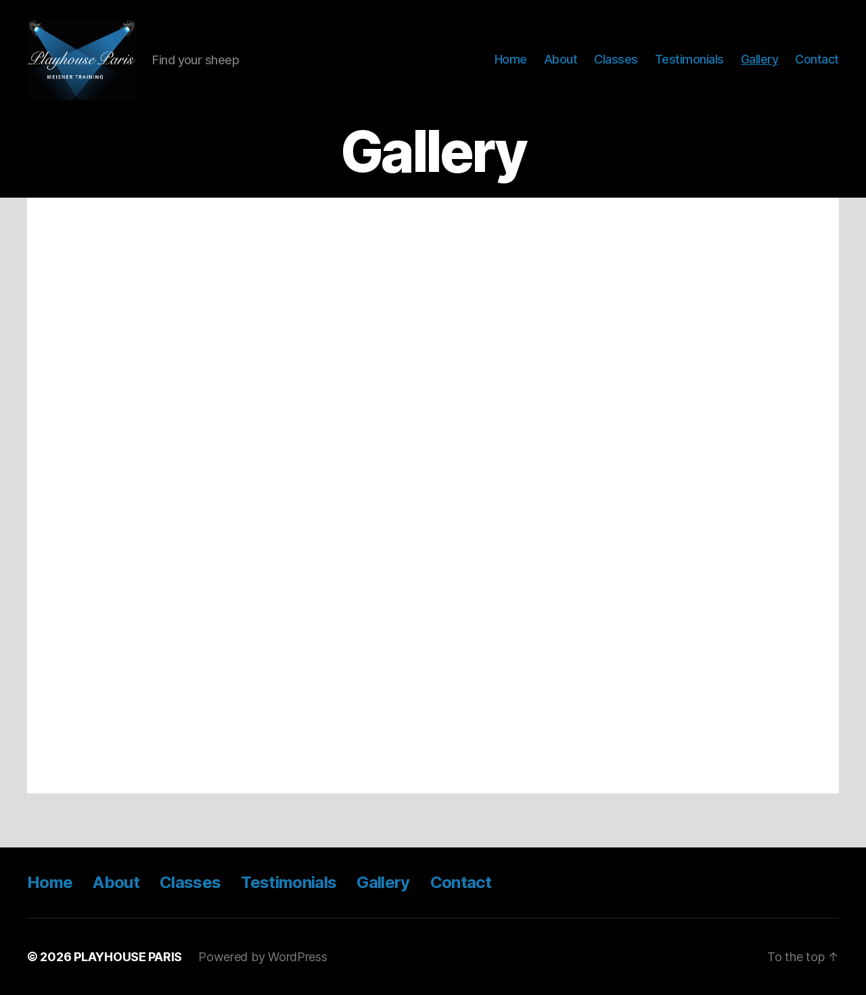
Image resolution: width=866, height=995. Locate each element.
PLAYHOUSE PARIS (128, 957)
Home (511, 59)
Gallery (760, 59)
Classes (616, 59)
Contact (817, 59)
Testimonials (689, 59)
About (561, 59)
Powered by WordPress (262, 957)
